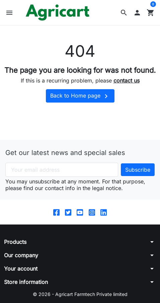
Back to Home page (80, 96)
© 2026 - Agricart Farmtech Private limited (80, 294)
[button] (123, 13)
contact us (126, 80)
